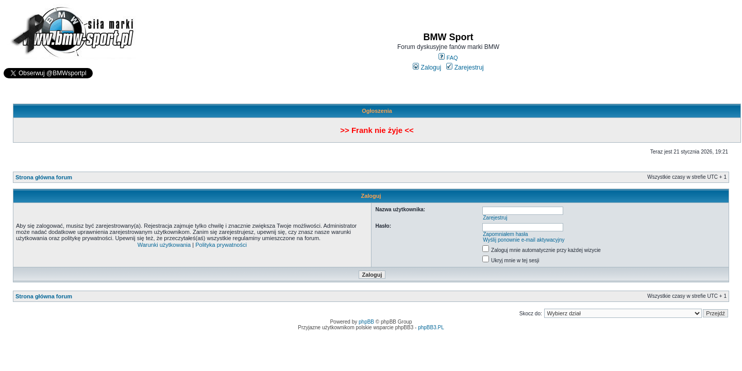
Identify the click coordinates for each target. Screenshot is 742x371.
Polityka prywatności (221, 245)
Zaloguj (427, 67)
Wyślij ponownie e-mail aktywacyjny (523, 240)
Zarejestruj (465, 67)
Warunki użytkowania (164, 245)
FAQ (448, 58)
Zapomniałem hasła (505, 234)
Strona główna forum (43, 177)
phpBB (366, 322)
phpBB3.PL (431, 327)
